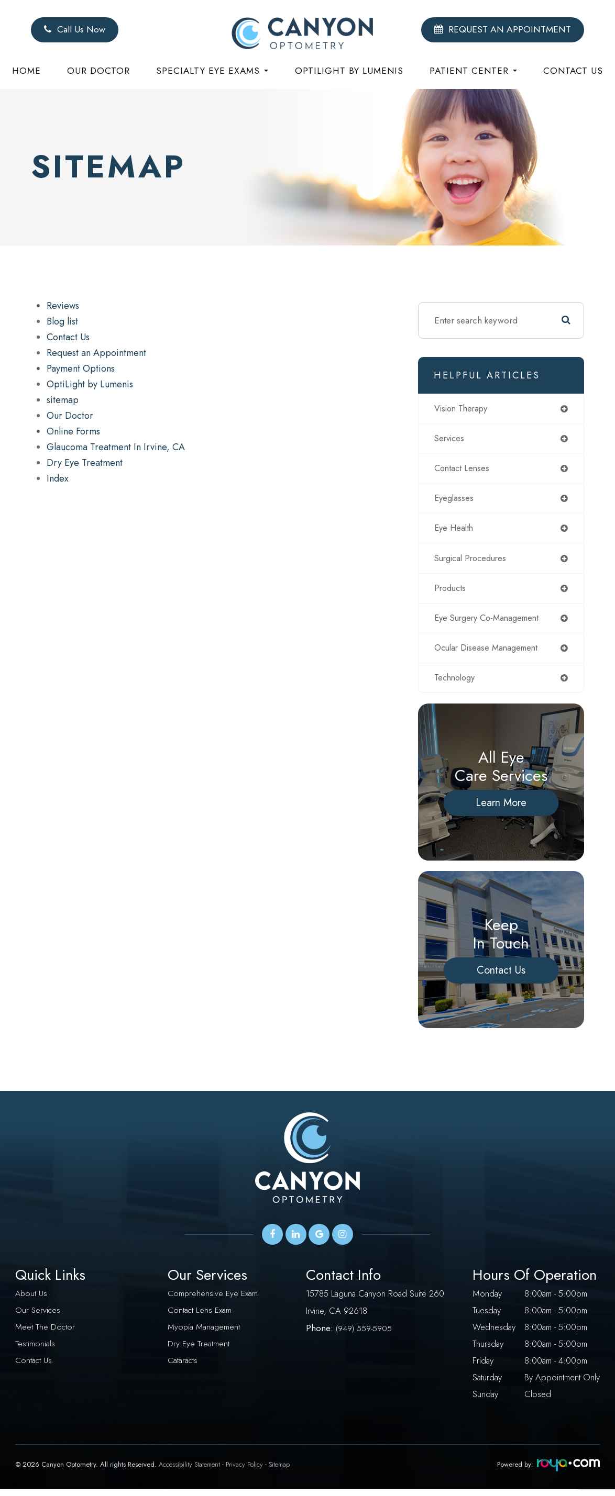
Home (26, 70)
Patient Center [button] (473, 70)
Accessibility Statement (189, 1471)
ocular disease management (489, 653)
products (451, 592)
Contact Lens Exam (200, 1317)
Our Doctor (98, 70)
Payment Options (81, 368)
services (450, 439)
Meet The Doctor (45, 1333)
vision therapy (463, 409)
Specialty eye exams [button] (212, 70)
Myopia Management (205, 1333)
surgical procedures (473, 561)
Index (58, 478)
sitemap (63, 400)
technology (456, 684)
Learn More (501, 809)
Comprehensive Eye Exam (214, 1300)
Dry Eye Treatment (85, 463)
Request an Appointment (96, 353)
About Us (32, 1300)
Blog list (62, 321)
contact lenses (463, 470)
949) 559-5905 (366, 1333)
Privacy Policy (244, 1471)
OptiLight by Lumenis (90, 384)
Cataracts (183, 1367)
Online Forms (73, 431)
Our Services (38, 1317)
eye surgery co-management (491, 623)
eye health (455, 531)
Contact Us (573, 70)
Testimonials (35, 1350)
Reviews (63, 305)
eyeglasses (455, 500)
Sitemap (279, 1471)
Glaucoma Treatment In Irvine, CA (116, 447)
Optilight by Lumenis (349, 70)
